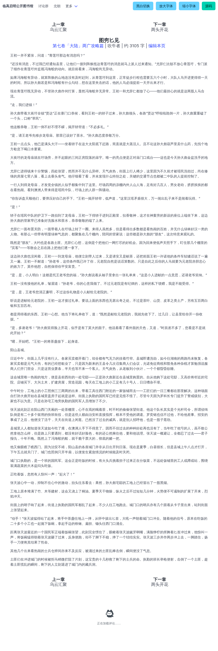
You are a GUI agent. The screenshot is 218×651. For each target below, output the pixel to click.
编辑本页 (156, 45)
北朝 (57, 6)
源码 (208, 6)
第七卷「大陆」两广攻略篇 (78, 45)
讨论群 (43, 6)
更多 (69, 6)
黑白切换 (143, 6)
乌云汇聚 (58, 29)
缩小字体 (189, 6)
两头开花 (159, 29)
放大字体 (166, 6)
